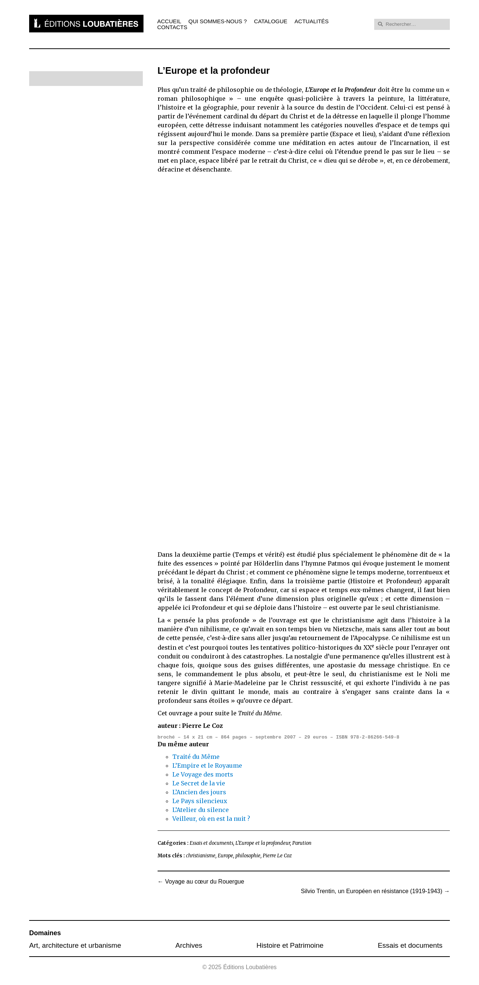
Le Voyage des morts (202, 774)
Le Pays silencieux (199, 801)
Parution (301, 843)
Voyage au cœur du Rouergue (201, 882)
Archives (188, 945)
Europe (225, 856)
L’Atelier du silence (200, 809)
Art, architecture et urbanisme (75, 945)
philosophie (248, 856)
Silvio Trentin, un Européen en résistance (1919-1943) (375, 891)
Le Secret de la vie (198, 783)
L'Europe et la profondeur (262, 843)
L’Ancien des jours (199, 792)
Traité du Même (196, 756)
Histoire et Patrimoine (290, 945)
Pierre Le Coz (277, 856)
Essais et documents (211, 843)
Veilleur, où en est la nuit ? (211, 818)
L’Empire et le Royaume (207, 765)
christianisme (201, 856)
